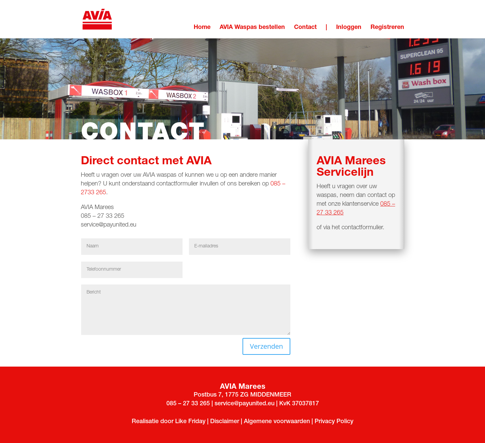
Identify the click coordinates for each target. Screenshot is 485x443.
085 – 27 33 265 (103, 216)
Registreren (387, 28)
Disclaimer (224, 422)
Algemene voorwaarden (278, 422)
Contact (305, 28)
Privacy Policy (334, 422)
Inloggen (348, 28)
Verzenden (266, 346)
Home (202, 28)
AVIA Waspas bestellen (252, 28)
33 (194, 404)
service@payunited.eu (108, 225)
